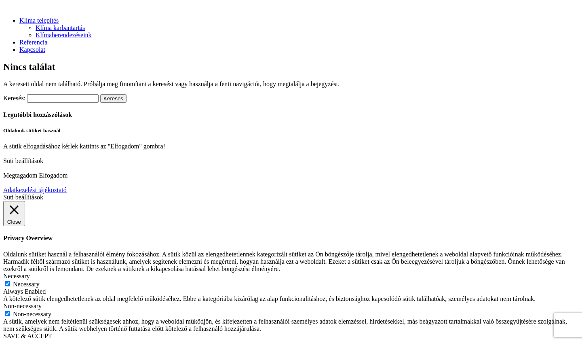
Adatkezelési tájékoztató (35, 189)
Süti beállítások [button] (23, 160)
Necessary (26, 284)
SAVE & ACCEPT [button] (27, 335)
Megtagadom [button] (20, 175)
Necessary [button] (16, 276)
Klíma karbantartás (60, 27)
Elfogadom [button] (53, 175)
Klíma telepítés (39, 20)
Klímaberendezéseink (64, 35)
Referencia (33, 42)
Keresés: (14, 98)
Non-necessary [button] (22, 306)
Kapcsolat (32, 49)
